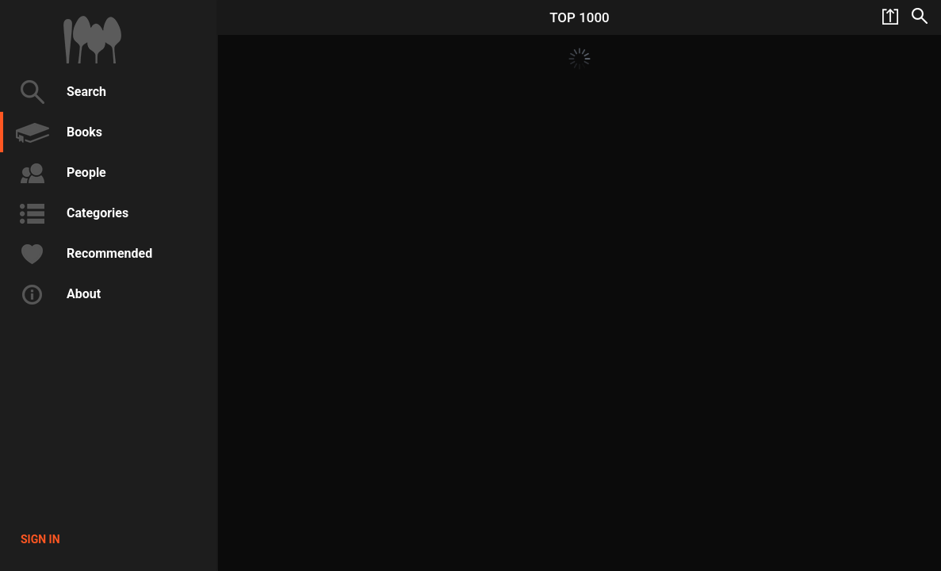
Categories (70, 213)
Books (57, 132)
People (59, 173)
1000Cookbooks (92, 39)
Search (59, 92)
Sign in (40, 539)
